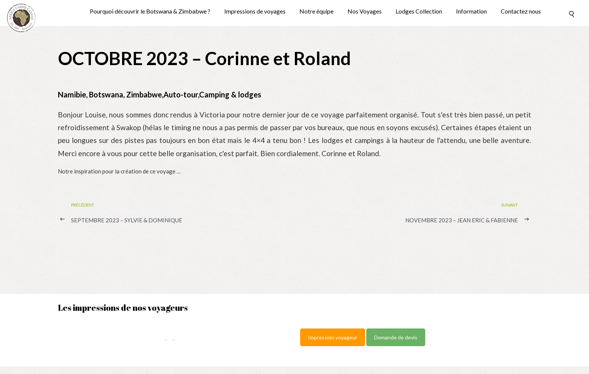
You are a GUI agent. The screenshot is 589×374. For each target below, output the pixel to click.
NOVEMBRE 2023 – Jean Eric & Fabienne (461, 220)
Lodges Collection (419, 11)
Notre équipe (316, 11)
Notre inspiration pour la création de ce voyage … (119, 171)
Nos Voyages (364, 11)
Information (471, 11)
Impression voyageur (332, 337)
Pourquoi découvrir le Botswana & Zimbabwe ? (150, 11)
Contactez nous (521, 11)
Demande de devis (395, 337)
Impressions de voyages (254, 11)
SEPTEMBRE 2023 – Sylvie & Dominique (126, 220)
